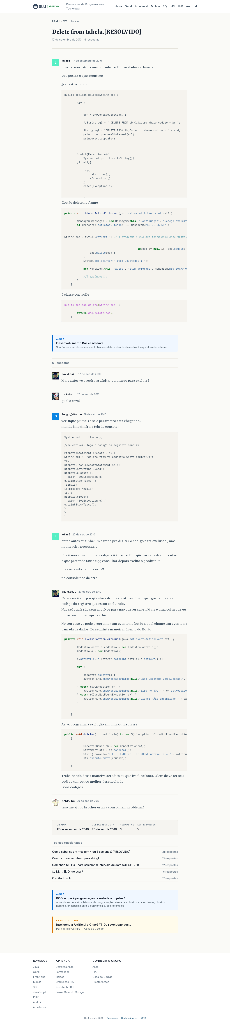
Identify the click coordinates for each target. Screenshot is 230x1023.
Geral (128, 6)
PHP (180, 6)
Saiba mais (112, 1018)
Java (118, 6)
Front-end (39, 977)
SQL (165, 6)
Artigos (60, 977)
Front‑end (141, 6)
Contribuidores (129, 1018)
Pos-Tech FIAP (65, 987)
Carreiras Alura (64, 967)
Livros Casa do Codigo (70, 992)
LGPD (143, 1018)
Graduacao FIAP (65, 982)
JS (173, 6)
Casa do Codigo (102, 977)
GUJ (55, 21)
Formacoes (63, 972)
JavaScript (39, 992)
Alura (95, 967)
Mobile (155, 6)
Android (191, 6)
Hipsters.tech (101, 982)
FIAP (95, 972)
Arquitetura (39, 1007)
